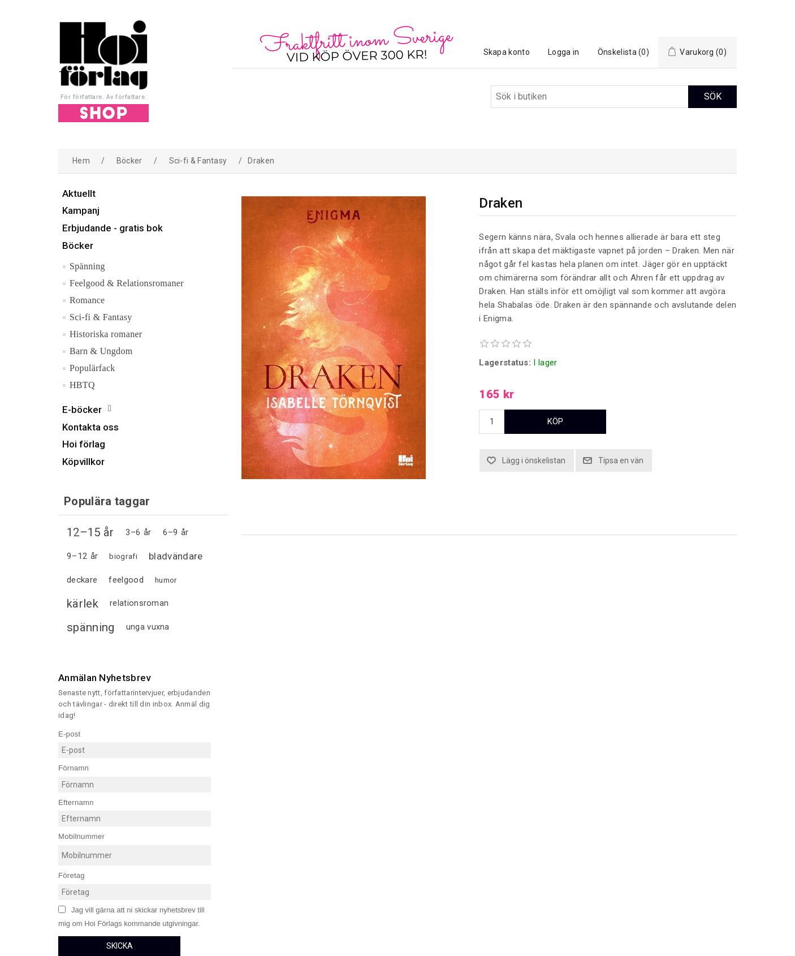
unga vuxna (148, 627)
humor (166, 579)
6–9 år (176, 532)
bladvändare (175, 556)
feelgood (126, 580)
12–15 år (90, 532)
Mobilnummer (81, 836)
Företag (71, 875)
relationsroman (139, 603)
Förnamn (73, 768)
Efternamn (76, 802)
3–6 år (139, 532)
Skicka (119, 945)
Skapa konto (506, 52)
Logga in (563, 52)
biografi (123, 556)
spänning (90, 627)
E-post (69, 733)
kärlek (82, 603)
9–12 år (82, 556)
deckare (82, 580)
